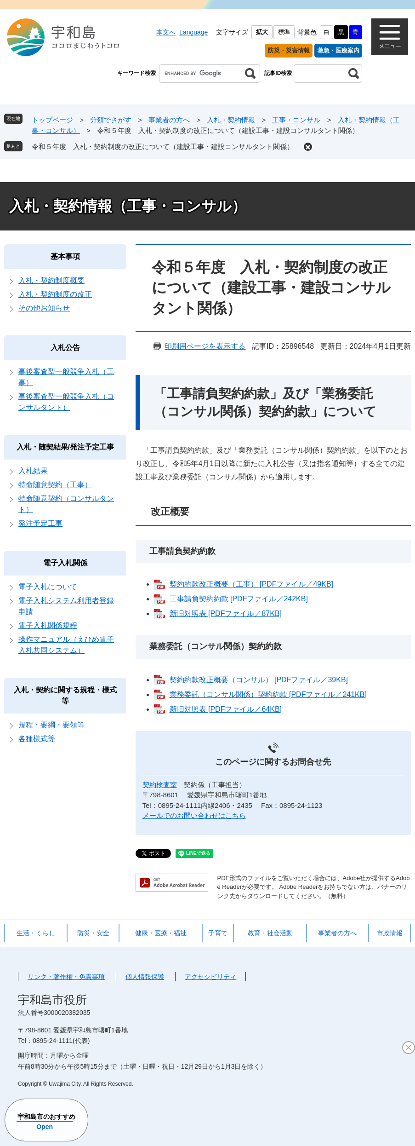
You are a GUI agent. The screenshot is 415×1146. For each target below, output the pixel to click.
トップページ (52, 120)
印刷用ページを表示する (205, 346)
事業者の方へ (169, 120)
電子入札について (47, 587)
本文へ (166, 32)
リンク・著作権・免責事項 (66, 976)
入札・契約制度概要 (51, 280)
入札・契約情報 (231, 120)
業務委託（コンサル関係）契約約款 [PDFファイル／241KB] (268, 694)
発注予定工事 (40, 523)
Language (193, 32)
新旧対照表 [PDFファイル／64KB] (226, 709)
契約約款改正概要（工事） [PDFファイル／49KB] (251, 584)
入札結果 (33, 471)
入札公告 (65, 347)
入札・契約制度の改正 (55, 294)
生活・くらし (36, 933)
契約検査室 (159, 785)
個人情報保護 (144, 976)
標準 (284, 32)
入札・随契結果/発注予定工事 (65, 447)
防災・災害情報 (289, 50)
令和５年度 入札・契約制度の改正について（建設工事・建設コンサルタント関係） (163, 146)
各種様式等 (36, 739)
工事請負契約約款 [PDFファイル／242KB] (239, 599)
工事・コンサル (296, 120)
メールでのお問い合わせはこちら (194, 815)
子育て (217, 933)
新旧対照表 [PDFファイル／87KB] (226, 613)
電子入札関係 (65, 563)
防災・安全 (93, 933)
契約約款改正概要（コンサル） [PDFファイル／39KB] (259, 680)
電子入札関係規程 (47, 625)
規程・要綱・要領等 (51, 725)
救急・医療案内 (338, 50)
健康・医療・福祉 (161, 933)
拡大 (262, 32)
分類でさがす (110, 120)
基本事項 (65, 256)
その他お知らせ (44, 308)
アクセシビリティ (210, 976)
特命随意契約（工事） (55, 485)
